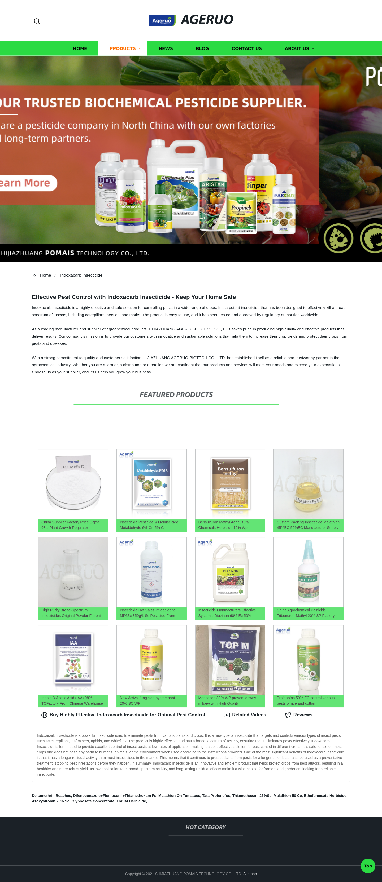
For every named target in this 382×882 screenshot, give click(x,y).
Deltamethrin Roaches (51, 795)
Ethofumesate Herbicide (325, 795)
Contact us (247, 48)
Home (80, 48)
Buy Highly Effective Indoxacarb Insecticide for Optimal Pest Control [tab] (123, 715)
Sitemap (250, 874)
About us (297, 48)
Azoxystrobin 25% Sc (51, 801)
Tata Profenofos (216, 795)
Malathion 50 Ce (288, 795)
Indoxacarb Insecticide (81, 275)
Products (123, 48)
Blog (202, 48)
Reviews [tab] (298, 715)
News (166, 48)
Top (368, 867)
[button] (37, 21)
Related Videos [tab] (245, 715)
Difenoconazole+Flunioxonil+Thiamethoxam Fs (115, 795)
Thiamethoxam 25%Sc (252, 795)
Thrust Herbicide (131, 801)
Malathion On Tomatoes (179, 795)
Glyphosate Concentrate (92, 801)
